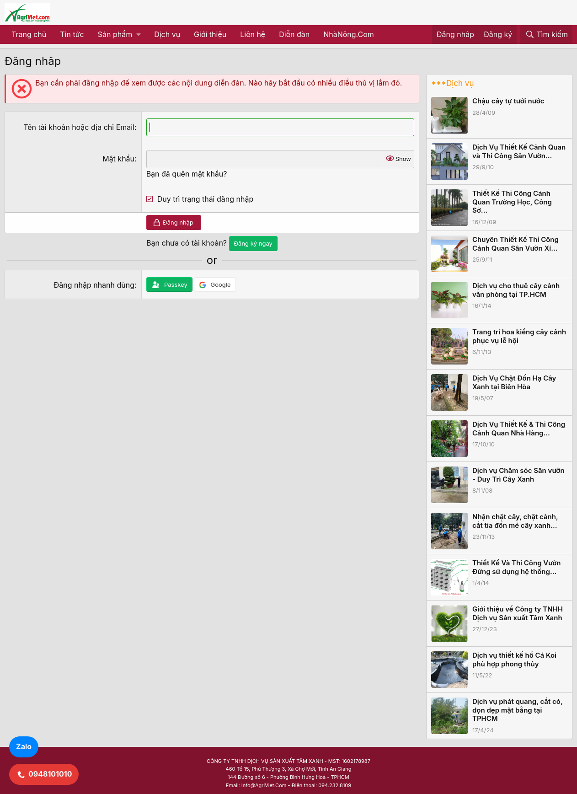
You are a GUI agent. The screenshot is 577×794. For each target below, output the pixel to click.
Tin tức (72, 34)
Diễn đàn (294, 34)
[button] (119, 34)
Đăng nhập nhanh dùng (93, 285)
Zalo (24, 746)
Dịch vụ (167, 34)
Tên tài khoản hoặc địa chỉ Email (78, 127)
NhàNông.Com (348, 34)
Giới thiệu (210, 34)
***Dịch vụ (452, 83)
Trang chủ (28, 34)
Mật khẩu (118, 158)
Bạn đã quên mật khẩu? (186, 173)
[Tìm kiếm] (546, 34)
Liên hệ (252, 34)
